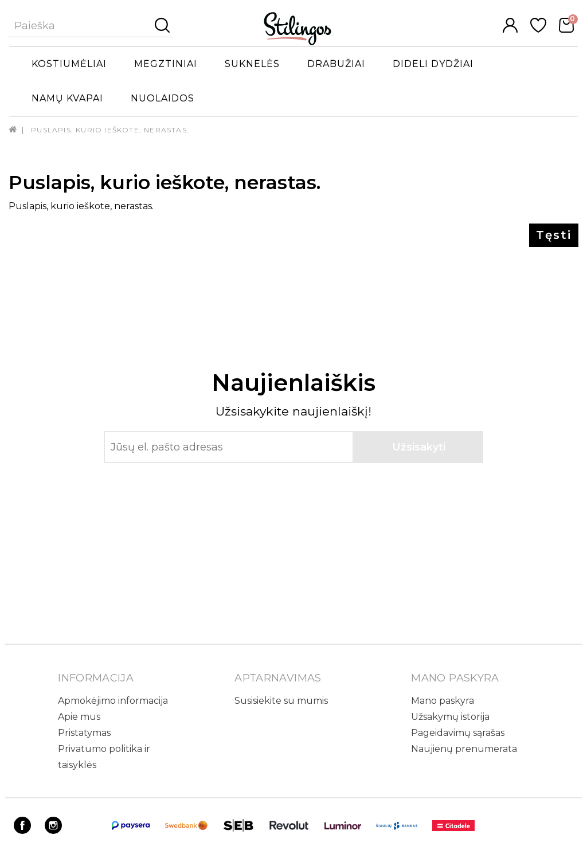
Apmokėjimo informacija (113, 700)
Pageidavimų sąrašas (457, 732)
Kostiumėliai (69, 63)
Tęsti (554, 235)
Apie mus (79, 716)
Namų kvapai (67, 98)
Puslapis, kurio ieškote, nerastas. (110, 130)
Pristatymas (84, 732)
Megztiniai (165, 63)
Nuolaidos (162, 98)
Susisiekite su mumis (281, 700)
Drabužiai (336, 63)
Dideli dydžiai (433, 63)
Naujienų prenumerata (464, 748)
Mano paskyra (442, 700)
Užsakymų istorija (450, 716)
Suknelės (252, 63)
